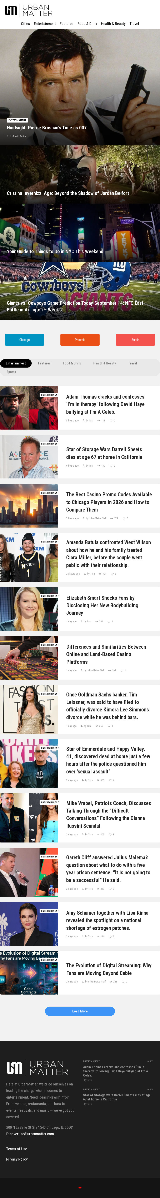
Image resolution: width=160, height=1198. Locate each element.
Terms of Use (16, 1148)
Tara (89, 1080)
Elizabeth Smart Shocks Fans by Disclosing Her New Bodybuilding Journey (102, 605)
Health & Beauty (104, 363)
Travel (132, 363)
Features (44, 363)
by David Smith (17, 136)
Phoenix (80, 340)
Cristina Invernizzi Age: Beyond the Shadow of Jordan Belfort (68, 193)
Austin (135, 340)
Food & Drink (72, 363)
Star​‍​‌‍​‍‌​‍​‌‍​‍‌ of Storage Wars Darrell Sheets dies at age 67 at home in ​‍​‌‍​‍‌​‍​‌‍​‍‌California (104, 453)
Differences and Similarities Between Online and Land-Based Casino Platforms (106, 654)
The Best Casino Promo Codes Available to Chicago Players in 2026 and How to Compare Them (109, 502)
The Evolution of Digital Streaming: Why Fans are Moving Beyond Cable (108, 969)
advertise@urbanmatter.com (32, 1133)
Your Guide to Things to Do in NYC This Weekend (55, 251)
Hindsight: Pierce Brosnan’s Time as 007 (47, 127)
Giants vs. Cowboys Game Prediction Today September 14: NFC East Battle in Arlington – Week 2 (75, 306)
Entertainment (17, 120)
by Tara (89, 420)
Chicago (24, 340)
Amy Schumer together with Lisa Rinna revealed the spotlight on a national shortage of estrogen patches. (107, 920)
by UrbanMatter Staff (96, 518)
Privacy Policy (17, 1159)
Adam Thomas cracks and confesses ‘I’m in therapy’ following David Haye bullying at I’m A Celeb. (105, 404)
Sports (11, 372)
